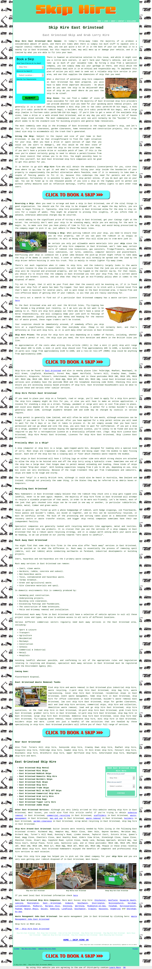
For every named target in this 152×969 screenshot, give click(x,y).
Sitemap (16, 949)
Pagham (18, 909)
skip (105, 233)
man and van (56, 818)
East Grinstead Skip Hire (35, 761)
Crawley (92, 909)
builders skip (75, 110)
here (17, 301)
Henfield (112, 900)
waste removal (93, 818)
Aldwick (69, 903)
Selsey (44, 909)
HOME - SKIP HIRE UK (76, 940)
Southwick (82, 903)
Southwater (80, 909)
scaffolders (100, 815)
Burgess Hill (52, 906)
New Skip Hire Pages (29, 949)
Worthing (79, 906)
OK (124, 967)
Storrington (98, 903)
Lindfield (67, 909)
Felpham (113, 906)
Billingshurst (116, 903)
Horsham (132, 903)
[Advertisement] (120, 148)
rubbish (45, 859)
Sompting (54, 909)
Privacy (135, 949)
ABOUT (113, 21)
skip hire (120, 101)
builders (128, 818)
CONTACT (121, 21)
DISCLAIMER (131, 21)
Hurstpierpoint (128, 906)
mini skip (74, 107)
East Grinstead (53, 371)
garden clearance (42, 821)
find (23, 747)
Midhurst (37, 906)
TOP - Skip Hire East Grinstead (32, 929)
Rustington (33, 903)
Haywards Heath (128, 900)
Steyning (67, 906)
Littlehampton (22, 906)
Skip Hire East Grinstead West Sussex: (38, 41)
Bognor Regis (31, 909)
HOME (99, 21)
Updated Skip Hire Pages (47, 949)
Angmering (115, 909)
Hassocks (103, 909)
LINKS (106, 21)
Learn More (115, 967)
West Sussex (74, 900)
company (96, 856)
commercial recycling (58, 815)
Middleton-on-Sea (96, 906)
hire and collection (125, 705)
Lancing (19, 903)
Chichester (100, 900)
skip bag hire (119, 690)
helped (55, 856)
